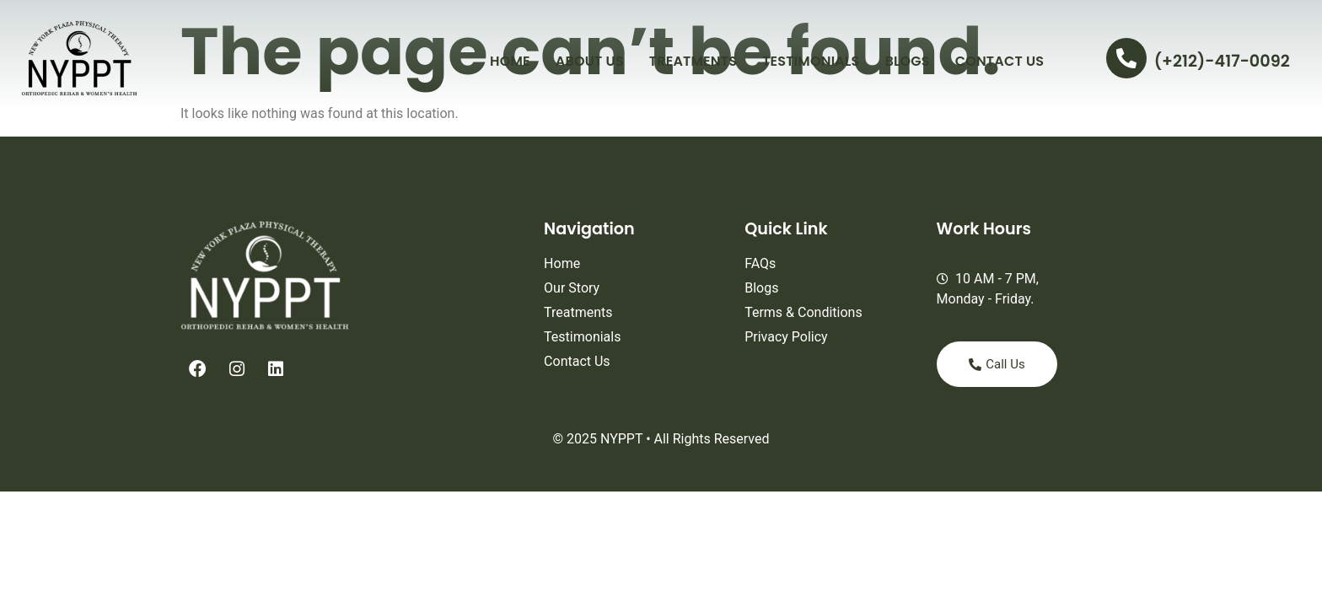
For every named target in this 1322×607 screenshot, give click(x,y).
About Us (590, 61)
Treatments (693, 61)
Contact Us (1000, 61)
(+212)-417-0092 (1222, 61)
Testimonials (810, 61)
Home (510, 61)
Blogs (906, 61)
